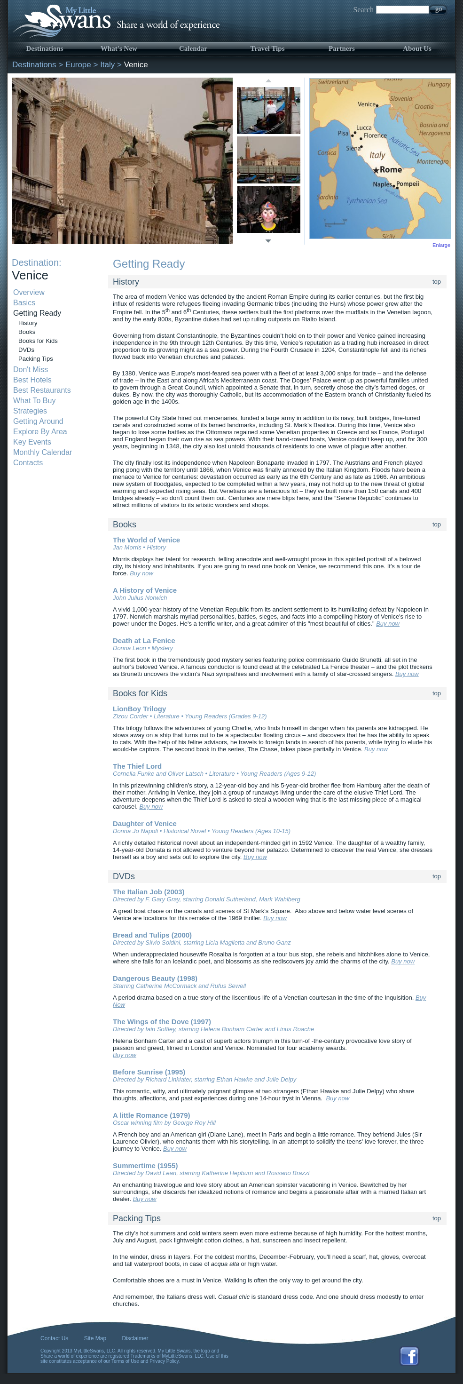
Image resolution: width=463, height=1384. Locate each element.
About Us (417, 48)
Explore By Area (40, 432)
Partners (342, 48)
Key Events (32, 442)
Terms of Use (125, 1361)
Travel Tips (268, 48)
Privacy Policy (164, 1361)
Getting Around (38, 421)
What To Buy (34, 401)
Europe (78, 64)
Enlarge (441, 245)
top (436, 281)
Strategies (30, 411)
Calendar (193, 48)
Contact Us (54, 1338)
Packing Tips (35, 358)
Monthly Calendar (42, 452)
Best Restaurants (42, 390)
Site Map (95, 1338)
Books (26, 331)
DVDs (26, 349)
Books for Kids (38, 340)
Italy (107, 64)
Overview (29, 292)
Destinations (44, 48)
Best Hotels (32, 380)
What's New (119, 48)
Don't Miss (30, 370)
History (27, 322)
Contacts (28, 463)
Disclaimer (135, 1338)
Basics (24, 303)
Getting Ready (37, 313)
